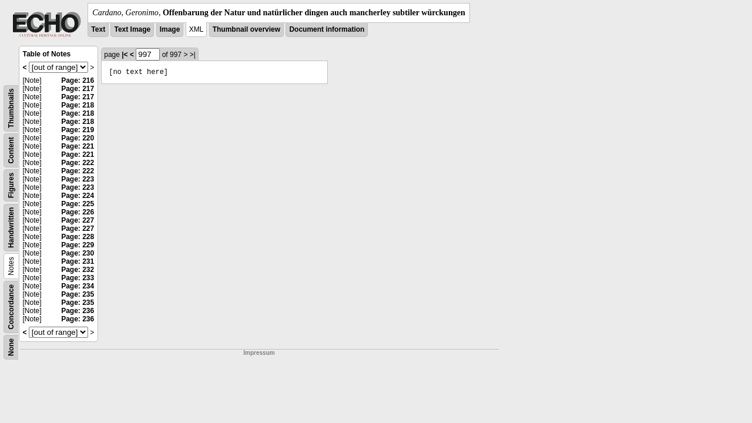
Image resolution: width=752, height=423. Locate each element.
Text (98, 29)
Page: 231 (77, 261)
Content (11, 150)
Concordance (11, 307)
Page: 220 (77, 138)
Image (170, 29)
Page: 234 (77, 286)
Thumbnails (11, 108)
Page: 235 (77, 294)
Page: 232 (77, 270)
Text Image (132, 29)
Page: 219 (77, 130)
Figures (11, 185)
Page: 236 (77, 311)
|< (124, 55)
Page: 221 (77, 146)
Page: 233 (77, 278)
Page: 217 (77, 89)
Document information (326, 29)
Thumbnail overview (246, 29)
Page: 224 (77, 196)
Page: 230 (77, 253)
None (11, 347)
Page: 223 (77, 179)
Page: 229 (77, 245)
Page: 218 (77, 105)
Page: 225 (77, 204)
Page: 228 (77, 237)
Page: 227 (77, 220)
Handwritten (11, 227)
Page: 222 (77, 163)
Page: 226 (77, 212)
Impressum (258, 353)
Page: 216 (77, 80)
